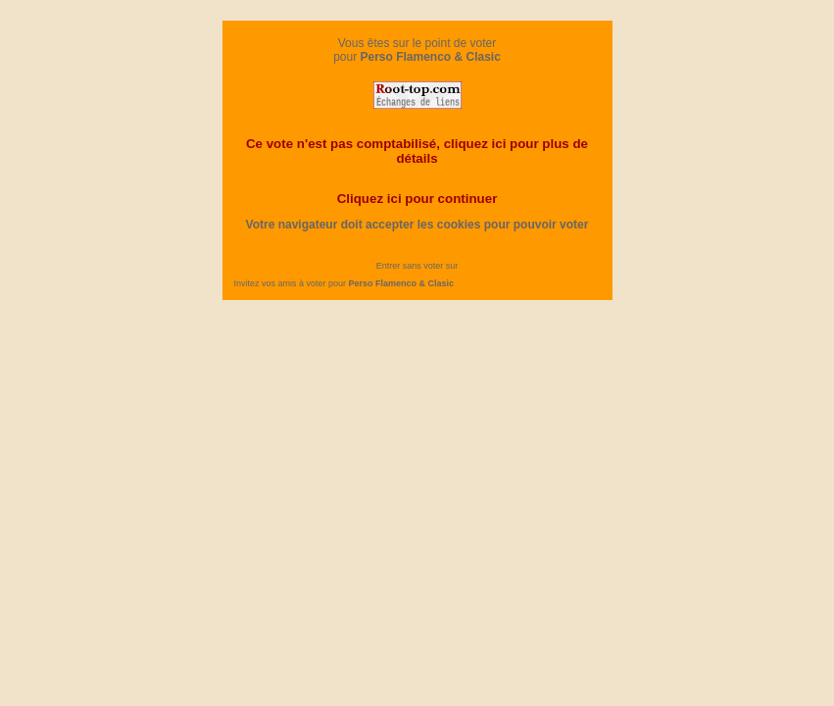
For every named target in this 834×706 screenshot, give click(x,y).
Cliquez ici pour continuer (417, 198)
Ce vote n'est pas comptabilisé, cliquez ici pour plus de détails (417, 151)
